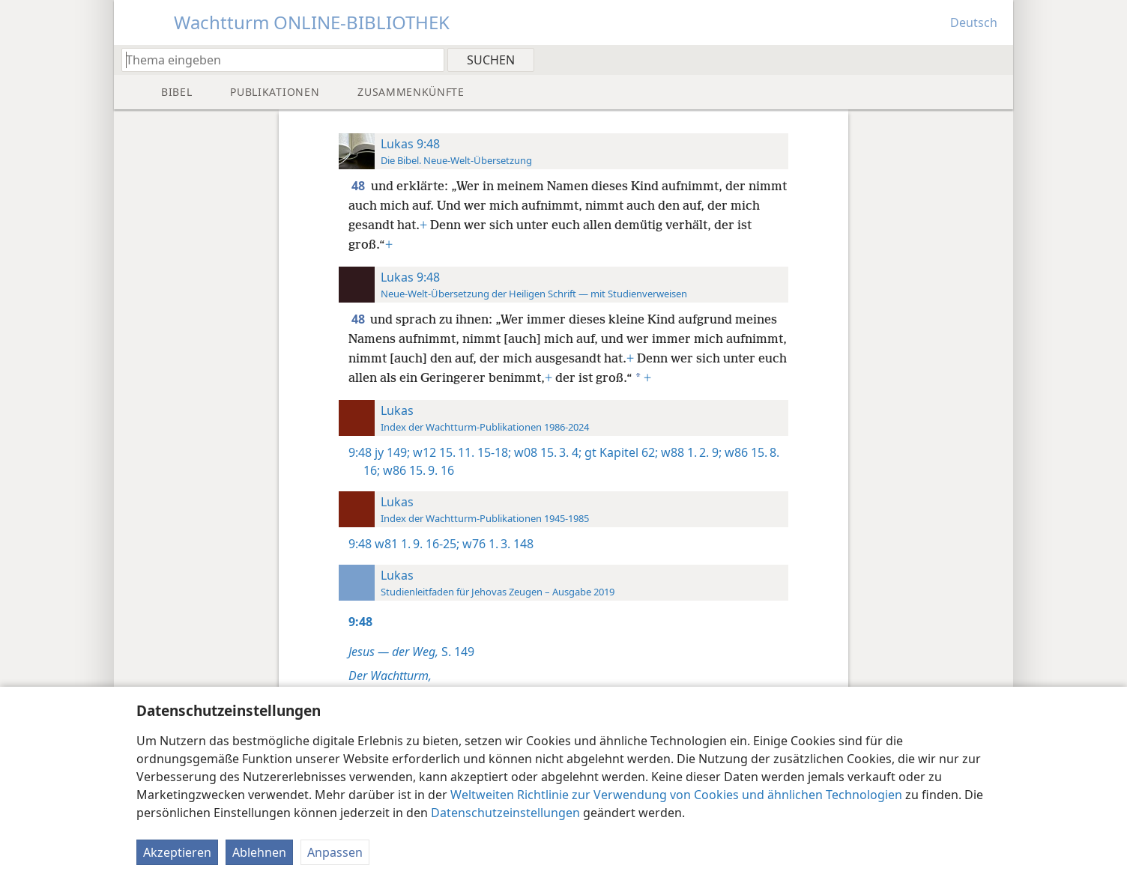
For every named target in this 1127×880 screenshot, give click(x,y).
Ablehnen (259, 852)
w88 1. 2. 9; (690, 452)
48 (359, 185)
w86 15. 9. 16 (417, 470)
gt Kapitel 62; (619, 452)
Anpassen (335, 852)
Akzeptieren (177, 852)
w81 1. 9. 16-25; (417, 543)
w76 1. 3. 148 (496, 543)
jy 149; (392, 452)
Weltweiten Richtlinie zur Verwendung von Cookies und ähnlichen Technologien (676, 794)
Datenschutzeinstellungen (505, 812)
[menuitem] (996, 59)
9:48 (360, 452)
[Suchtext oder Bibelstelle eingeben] (276, 59)
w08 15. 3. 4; (546, 452)
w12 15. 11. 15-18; (460, 452)
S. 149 (411, 651)
